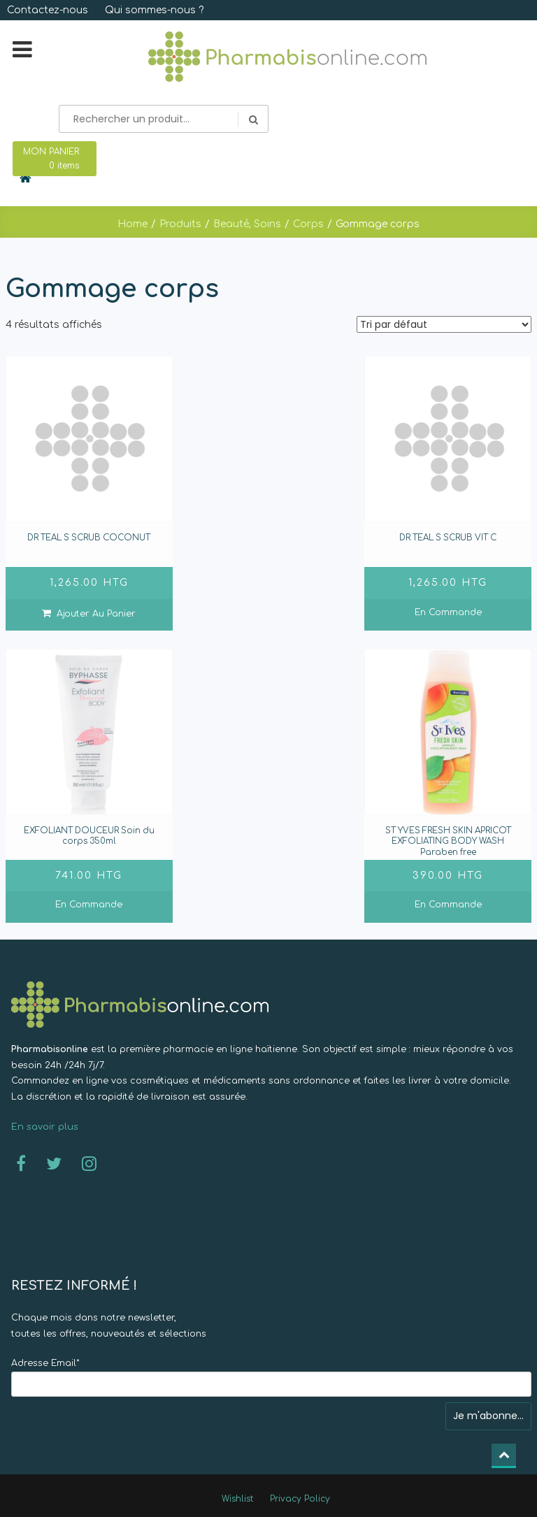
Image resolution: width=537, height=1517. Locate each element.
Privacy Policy (300, 1499)
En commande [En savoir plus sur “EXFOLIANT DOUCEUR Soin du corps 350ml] (88, 905)
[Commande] (444, 324)
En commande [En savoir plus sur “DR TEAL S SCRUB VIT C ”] (448, 612)
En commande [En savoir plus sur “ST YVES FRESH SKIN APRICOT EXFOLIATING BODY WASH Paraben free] (448, 905)
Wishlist (237, 1499)
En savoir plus (44, 1127)
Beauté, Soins (247, 224)
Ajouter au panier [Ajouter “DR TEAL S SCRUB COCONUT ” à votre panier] (96, 614)
